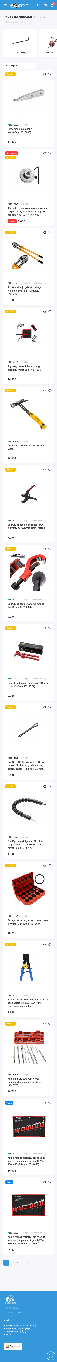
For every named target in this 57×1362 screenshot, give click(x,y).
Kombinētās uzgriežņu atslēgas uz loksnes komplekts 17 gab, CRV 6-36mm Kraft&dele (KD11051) (26, 1240)
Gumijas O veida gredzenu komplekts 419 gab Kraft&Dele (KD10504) (28, 922)
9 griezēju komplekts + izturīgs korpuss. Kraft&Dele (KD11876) (25, 368)
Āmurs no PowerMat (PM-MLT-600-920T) (27, 447)
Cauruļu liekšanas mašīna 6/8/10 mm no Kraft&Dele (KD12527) (28, 685)
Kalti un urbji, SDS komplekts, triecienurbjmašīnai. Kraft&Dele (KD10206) (25, 1082)
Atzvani (7, 1334)
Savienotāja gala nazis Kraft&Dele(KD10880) (20, 131)
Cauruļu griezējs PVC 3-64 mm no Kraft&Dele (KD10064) (26, 605)
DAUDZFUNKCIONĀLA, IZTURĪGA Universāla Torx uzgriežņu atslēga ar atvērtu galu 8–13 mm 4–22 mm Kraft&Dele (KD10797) (27, 765)
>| (28, 1263)
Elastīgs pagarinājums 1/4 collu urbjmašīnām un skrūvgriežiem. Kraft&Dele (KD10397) (25, 844)
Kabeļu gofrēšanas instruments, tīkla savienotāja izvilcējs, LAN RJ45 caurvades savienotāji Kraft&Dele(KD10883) (28, 1003)
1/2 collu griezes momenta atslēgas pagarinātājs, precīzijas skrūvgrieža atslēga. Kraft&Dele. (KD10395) (27, 211)
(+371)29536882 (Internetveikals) (19, 1325)
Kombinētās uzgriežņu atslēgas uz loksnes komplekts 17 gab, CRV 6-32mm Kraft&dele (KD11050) (26, 1161)
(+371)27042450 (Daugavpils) (17, 1328)
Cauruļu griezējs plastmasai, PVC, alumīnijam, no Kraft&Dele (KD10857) (28, 526)
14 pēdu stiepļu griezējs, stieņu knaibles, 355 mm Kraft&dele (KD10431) (24, 290)
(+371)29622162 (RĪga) (14, 1331)
